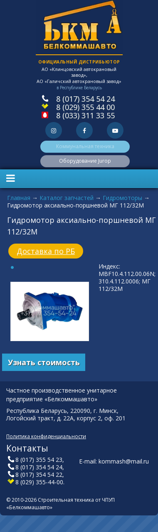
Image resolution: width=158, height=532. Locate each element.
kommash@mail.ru (124, 461)
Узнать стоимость (44, 362)
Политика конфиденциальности (46, 436)
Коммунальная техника (85, 146)
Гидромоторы (122, 198)
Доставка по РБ (46, 251)
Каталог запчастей (67, 198)
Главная (18, 198)
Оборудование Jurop (85, 160)
